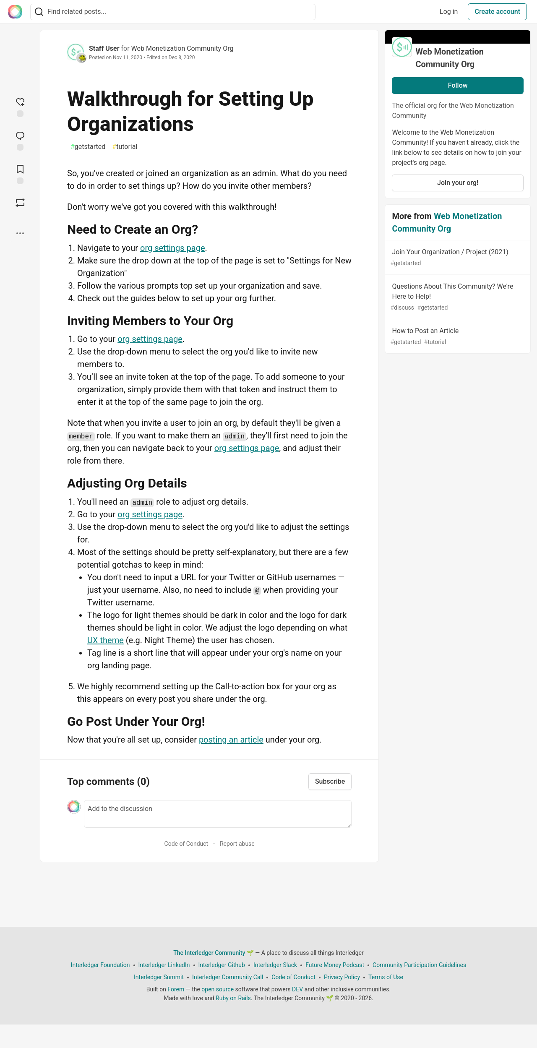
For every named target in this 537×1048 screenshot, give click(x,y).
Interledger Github (221, 965)
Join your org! (457, 183)
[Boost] (20, 202)
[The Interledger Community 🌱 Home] (15, 11)
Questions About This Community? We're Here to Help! (457, 297)
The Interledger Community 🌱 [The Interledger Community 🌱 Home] (213, 952)
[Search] (39, 12)
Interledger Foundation (100, 965)
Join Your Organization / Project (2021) (457, 258)
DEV (297, 989)
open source (217, 989)
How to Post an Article (457, 337)
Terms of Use (385, 977)
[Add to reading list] (20, 173)
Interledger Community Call (227, 977)
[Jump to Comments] (20, 140)
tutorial (124, 147)
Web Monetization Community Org (182, 48)
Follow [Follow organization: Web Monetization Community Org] (458, 85)
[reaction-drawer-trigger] (20, 106)
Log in (449, 12)
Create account (497, 12)
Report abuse (237, 843)
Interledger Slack (275, 965)
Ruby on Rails (233, 998)
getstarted (87, 147)
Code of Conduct (186, 843)
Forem (175, 989)
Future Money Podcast (334, 965)
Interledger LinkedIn (164, 965)
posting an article (231, 740)
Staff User (104, 48)
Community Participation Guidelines (419, 965)
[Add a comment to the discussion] (217, 813)
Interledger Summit (159, 977)
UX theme (105, 640)
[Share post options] (20, 233)
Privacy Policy (342, 977)
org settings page (172, 248)
